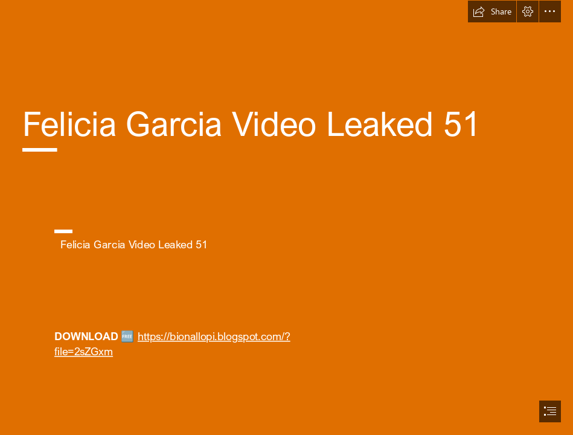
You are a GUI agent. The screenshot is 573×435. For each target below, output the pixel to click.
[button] (492, 11)
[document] (286, 217)
